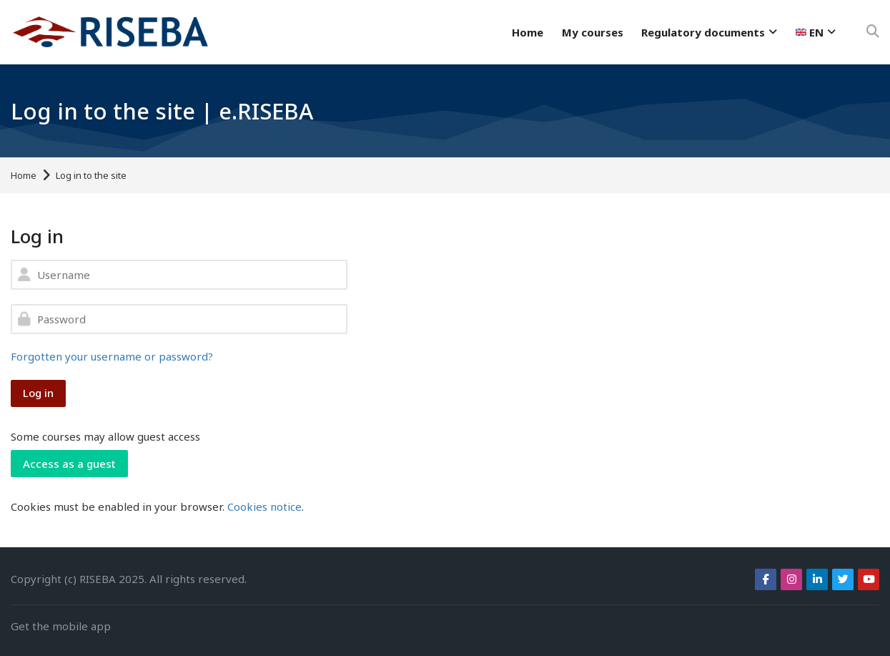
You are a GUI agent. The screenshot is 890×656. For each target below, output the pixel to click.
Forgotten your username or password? (112, 356)
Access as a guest (69, 463)
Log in (38, 393)
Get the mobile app (61, 626)
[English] (816, 32)
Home (23, 175)
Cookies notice (264, 506)
